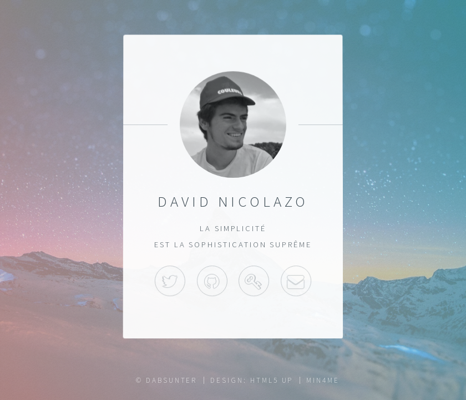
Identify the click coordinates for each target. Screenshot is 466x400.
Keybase (254, 281)
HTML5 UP (271, 380)
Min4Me (323, 380)
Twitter (170, 281)
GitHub (212, 281)
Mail (296, 281)
